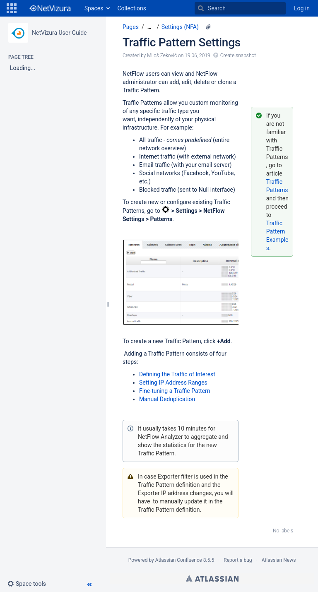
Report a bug (238, 560)
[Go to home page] (49, 8)
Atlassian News (279, 560)
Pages (131, 27)
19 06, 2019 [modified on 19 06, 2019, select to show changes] (197, 55)
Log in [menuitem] (302, 8)
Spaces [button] (94, 8)
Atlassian (212, 578)
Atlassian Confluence (178, 560)
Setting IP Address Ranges (173, 382)
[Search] (201, 8)
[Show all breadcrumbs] (149, 27)
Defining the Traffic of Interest (177, 374)
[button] (11, 8)
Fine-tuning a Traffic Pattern (174, 390)
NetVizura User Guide (59, 32)
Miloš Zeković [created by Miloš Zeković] (162, 55)
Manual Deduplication (167, 399)
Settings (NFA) (180, 27)
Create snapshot (238, 55)
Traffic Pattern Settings (182, 42)
